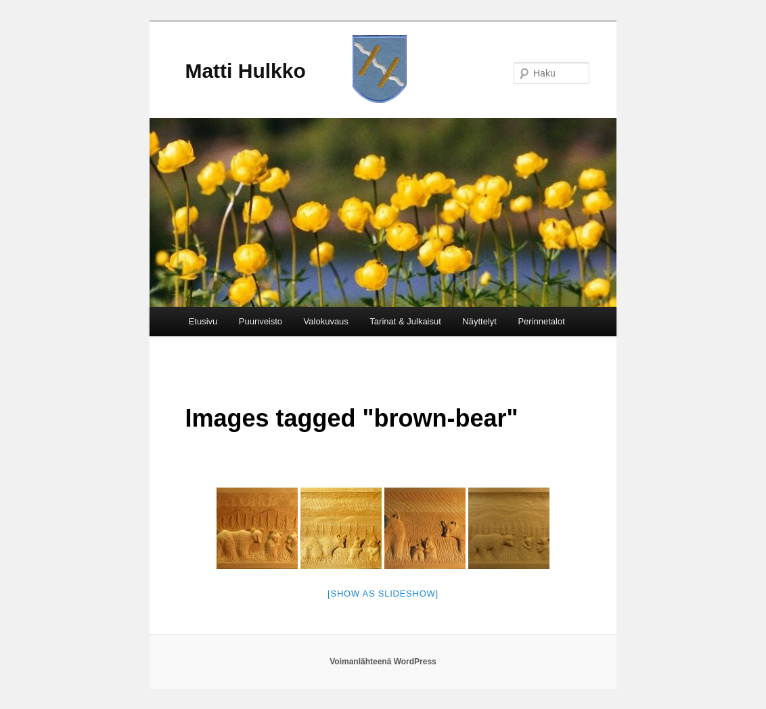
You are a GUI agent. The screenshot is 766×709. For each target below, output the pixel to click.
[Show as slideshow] (383, 593)
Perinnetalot (541, 321)
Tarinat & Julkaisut (405, 321)
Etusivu (203, 321)
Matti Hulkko (245, 71)
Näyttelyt (479, 321)
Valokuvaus (326, 321)
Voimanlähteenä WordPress (383, 661)
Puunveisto (260, 321)
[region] (383, 212)
